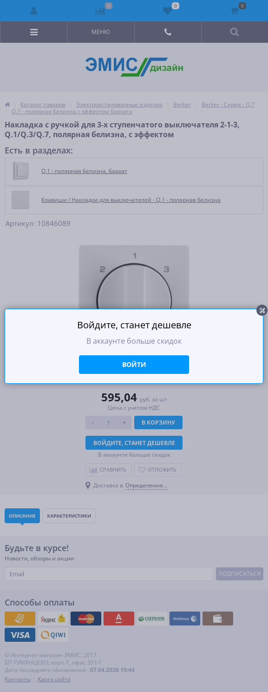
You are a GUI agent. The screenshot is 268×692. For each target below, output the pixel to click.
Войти (134, 364)
